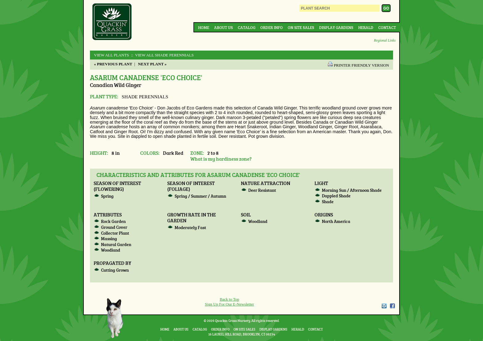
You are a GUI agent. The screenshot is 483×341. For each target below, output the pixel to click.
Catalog (246, 27)
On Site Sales (301, 27)
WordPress (384, 306)
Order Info (271, 27)
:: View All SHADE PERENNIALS (162, 55)
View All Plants (111, 55)
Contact (387, 27)
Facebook (392, 306)
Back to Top (229, 299)
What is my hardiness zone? (221, 158)
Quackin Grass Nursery (112, 22)
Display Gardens (336, 27)
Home (203, 27)
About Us (223, 27)
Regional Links (385, 41)
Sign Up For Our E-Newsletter (229, 304)
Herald (365, 27)
